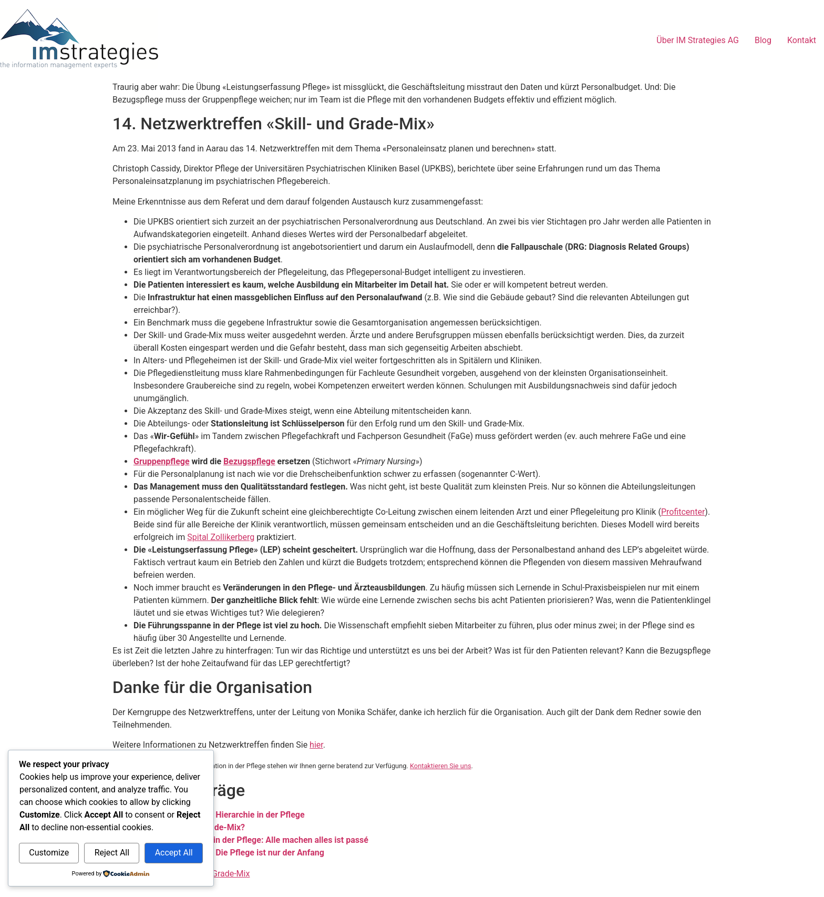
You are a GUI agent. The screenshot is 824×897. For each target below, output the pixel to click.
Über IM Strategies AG (697, 40)
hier (316, 745)
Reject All (112, 853)
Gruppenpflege (161, 461)
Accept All (174, 853)
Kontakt (801, 40)
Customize (49, 853)
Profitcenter (683, 512)
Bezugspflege (249, 461)
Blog (763, 40)
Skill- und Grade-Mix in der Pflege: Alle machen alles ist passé (250, 840)
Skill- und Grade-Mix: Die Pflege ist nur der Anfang (228, 853)
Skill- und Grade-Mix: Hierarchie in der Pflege (219, 815)
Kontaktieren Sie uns (440, 766)
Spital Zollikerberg (220, 537)
